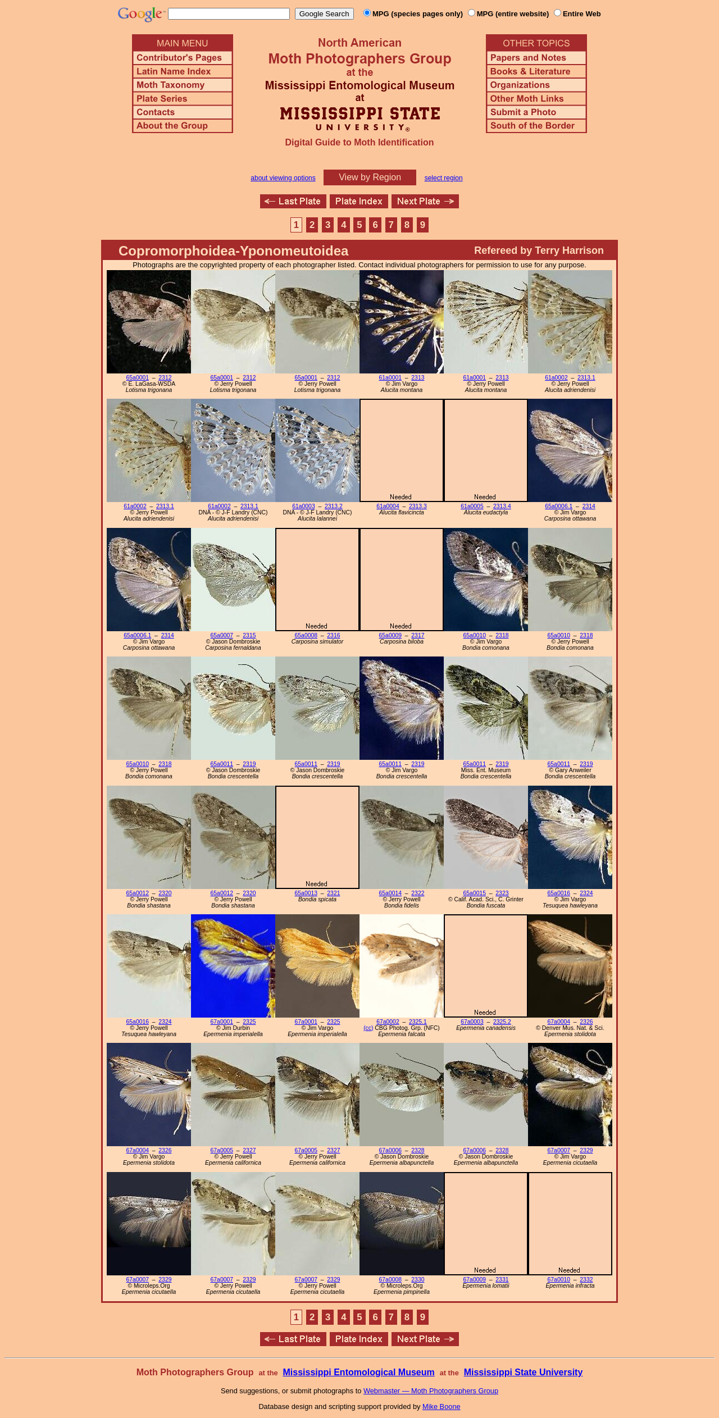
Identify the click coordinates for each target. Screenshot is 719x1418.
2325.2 (502, 1022)
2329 (586, 1150)
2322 (417, 893)
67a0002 (387, 1022)
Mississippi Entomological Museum (358, 1372)
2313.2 (334, 506)
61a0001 (390, 378)
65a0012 (137, 893)
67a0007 (559, 1150)
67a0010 (559, 1279)
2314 (589, 506)
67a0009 (474, 1279)
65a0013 (306, 893)
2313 (417, 378)
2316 (333, 635)
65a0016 (559, 893)
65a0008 (306, 635)
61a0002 (556, 378)
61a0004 (387, 506)
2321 (333, 893)
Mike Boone (441, 1406)
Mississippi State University (523, 1372)
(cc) (368, 1028)
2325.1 (418, 1022)
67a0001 (222, 1022)
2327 (249, 1150)
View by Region (370, 177)
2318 (501, 635)
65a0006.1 (558, 506)
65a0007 (222, 635)
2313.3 (418, 506)
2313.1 (586, 378)
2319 (249, 764)
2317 (417, 635)
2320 (164, 893)
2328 (417, 1150)
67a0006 (390, 1150)
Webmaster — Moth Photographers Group (430, 1391)
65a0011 (222, 764)
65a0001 (137, 378)
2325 (249, 1022)
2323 (501, 893)
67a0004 (559, 1022)
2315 (249, 635)
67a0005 (222, 1150)
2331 (501, 1279)
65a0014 (390, 893)
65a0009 (390, 635)
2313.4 (502, 506)
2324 (586, 893)
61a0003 (303, 506)
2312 (164, 378)
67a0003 (472, 1022)
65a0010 (474, 635)
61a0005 (472, 506)
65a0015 (474, 893)
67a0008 (390, 1279)
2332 (586, 1279)
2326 (586, 1022)
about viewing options (283, 178)
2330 (417, 1279)
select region (444, 178)
